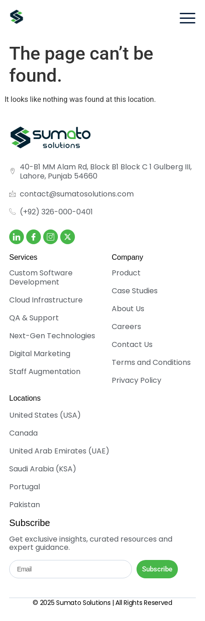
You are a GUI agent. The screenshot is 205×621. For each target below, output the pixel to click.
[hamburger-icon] (187, 19)
